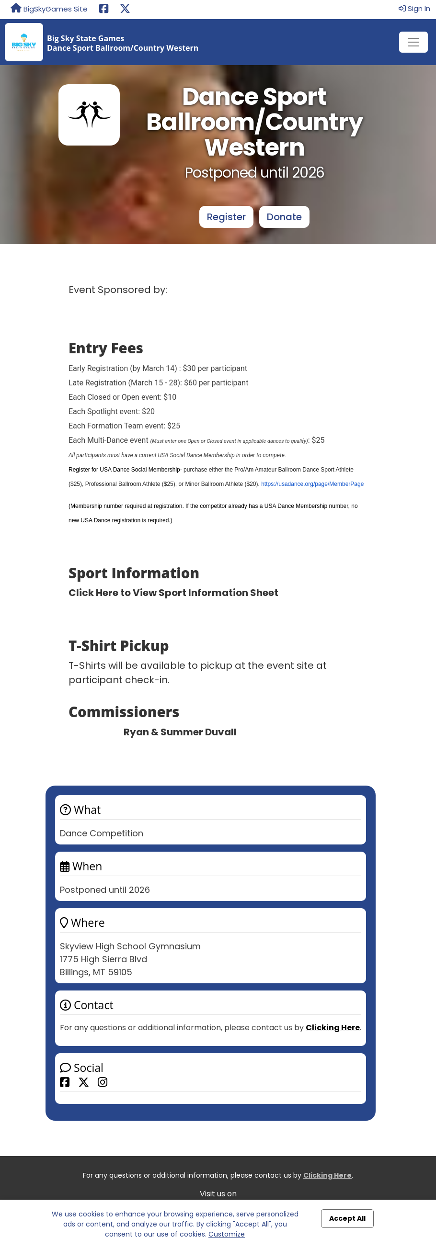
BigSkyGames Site (49, 8)
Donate (284, 217)
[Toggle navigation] (413, 42)
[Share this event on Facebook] (64, 1082)
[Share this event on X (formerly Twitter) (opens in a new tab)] (125, 9)
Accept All (347, 1218)
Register (226, 217)
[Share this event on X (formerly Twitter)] (83, 1082)
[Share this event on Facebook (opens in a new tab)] (103, 9)
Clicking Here (333, 1027)
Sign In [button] (414, 8)
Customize (226, 1234)
